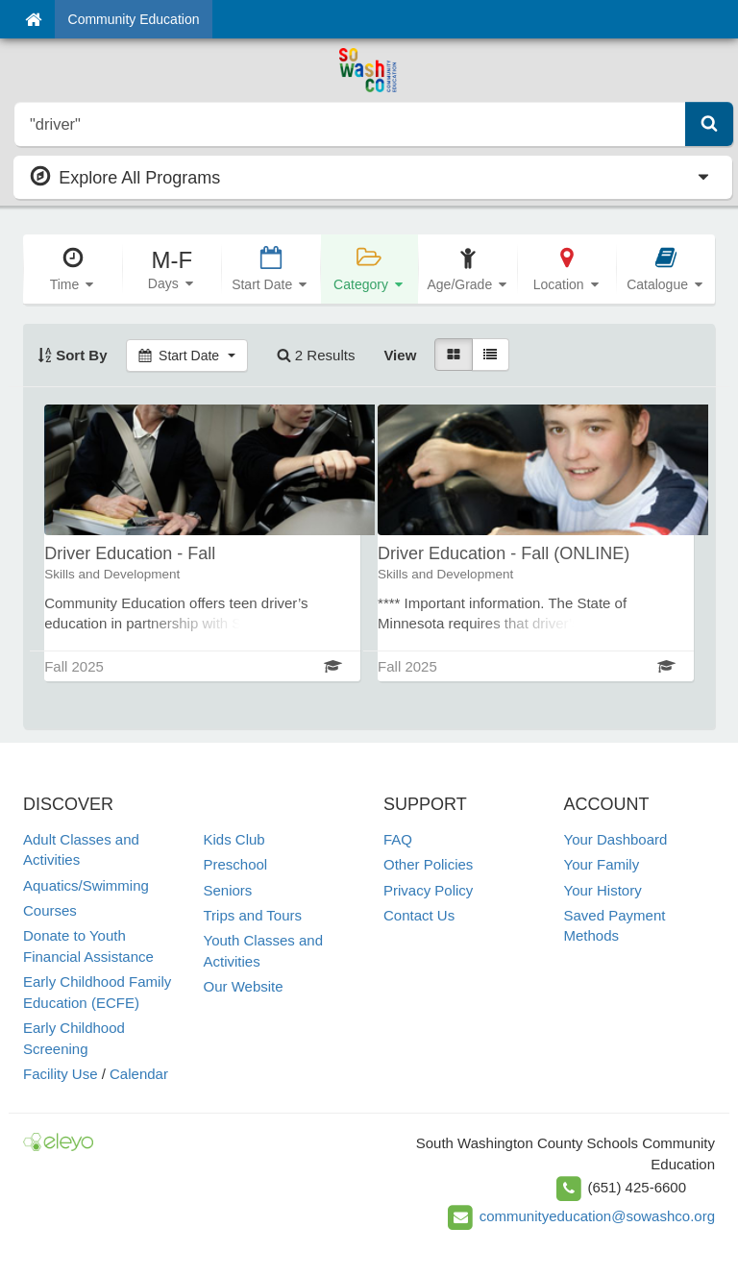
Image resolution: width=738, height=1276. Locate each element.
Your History (603, 890)
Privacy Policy (428, 890)
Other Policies (428, 864)
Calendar (139, 1074)
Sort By (72, 355)
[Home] (33, 19)
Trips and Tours (253, 915)
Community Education (134, 19)
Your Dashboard (616, 839)
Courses (50, 910)
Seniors (228, 890)
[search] (350, 124)
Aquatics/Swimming (86, 885)
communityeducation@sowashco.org (597, 1216)
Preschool (236, 864)
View (399, 355)
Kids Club (234, 839)
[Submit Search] (709, 124)
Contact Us (419, 915)
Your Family (602, 864)
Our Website (243, 986)
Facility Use (60, 1074)
